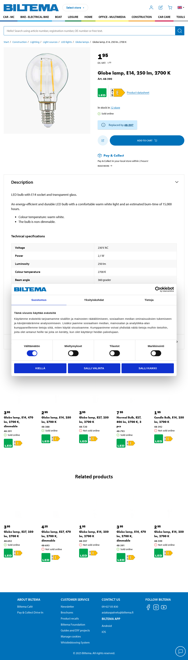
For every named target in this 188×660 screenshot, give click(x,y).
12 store (115, 107)
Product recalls (70, 618)
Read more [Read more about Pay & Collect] (105, 165)
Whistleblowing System (75, 642)
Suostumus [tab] (39, 299)
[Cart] (170, 7)
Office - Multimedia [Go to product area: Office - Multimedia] (112, 17)
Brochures (67, 612)
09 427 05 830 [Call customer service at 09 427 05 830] (110, 606)
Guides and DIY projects (75, 630)
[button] (181, 7)
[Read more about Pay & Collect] (137, 155)
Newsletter (67, 606)
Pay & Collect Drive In (30, 612)
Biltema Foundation (73, 624)
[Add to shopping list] (103, 140)
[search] (94, 30)
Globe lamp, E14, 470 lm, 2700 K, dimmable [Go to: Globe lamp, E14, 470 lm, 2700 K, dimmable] (18, 422)
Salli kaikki (148, 368)
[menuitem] (8, 17)
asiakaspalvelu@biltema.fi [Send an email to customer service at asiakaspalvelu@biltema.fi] (117, 612)
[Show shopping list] (160, 7)
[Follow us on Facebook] (148, 607)
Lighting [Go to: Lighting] (34, 42)
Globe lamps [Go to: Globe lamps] (82, 42)
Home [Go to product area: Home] (88, 17)
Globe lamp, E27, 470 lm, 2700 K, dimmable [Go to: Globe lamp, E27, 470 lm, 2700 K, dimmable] (56, 536)
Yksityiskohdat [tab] (94, 299)
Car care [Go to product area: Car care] (164, 17)
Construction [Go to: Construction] (19, 42)
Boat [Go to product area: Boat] (58, 17)
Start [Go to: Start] (6, 42)
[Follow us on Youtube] (164, 609)
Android (107, 626)
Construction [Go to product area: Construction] (142, 17)
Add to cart (147, 140)
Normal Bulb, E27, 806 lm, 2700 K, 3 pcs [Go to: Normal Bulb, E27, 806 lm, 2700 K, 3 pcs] (129, 422)
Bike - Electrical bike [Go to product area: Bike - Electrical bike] (34, 17)
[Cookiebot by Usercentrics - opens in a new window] (158, 289)
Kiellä (40, 368)
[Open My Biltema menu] (151, 7)
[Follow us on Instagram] (156, 607)
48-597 (128, 125)
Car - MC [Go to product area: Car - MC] (8, 17)
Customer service (75, 599)
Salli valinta (94, 368)
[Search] (179, 30)
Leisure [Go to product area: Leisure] (73, 17)
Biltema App (111, 619)
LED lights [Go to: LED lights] (66, 42)
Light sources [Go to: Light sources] (50, 42)
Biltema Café (25, 606)
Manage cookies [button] (71, 636)
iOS (104, 632)
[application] (180, 651)
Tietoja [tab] (149, 299)
